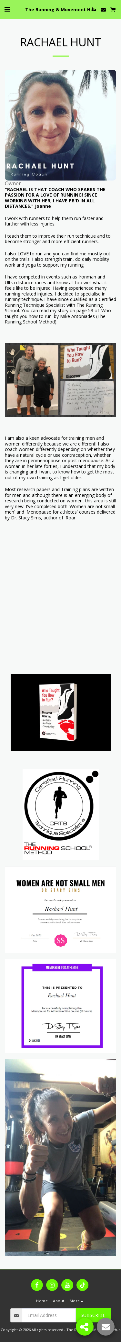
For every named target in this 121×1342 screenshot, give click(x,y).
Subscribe (93, 1315)
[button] (7, 9)
